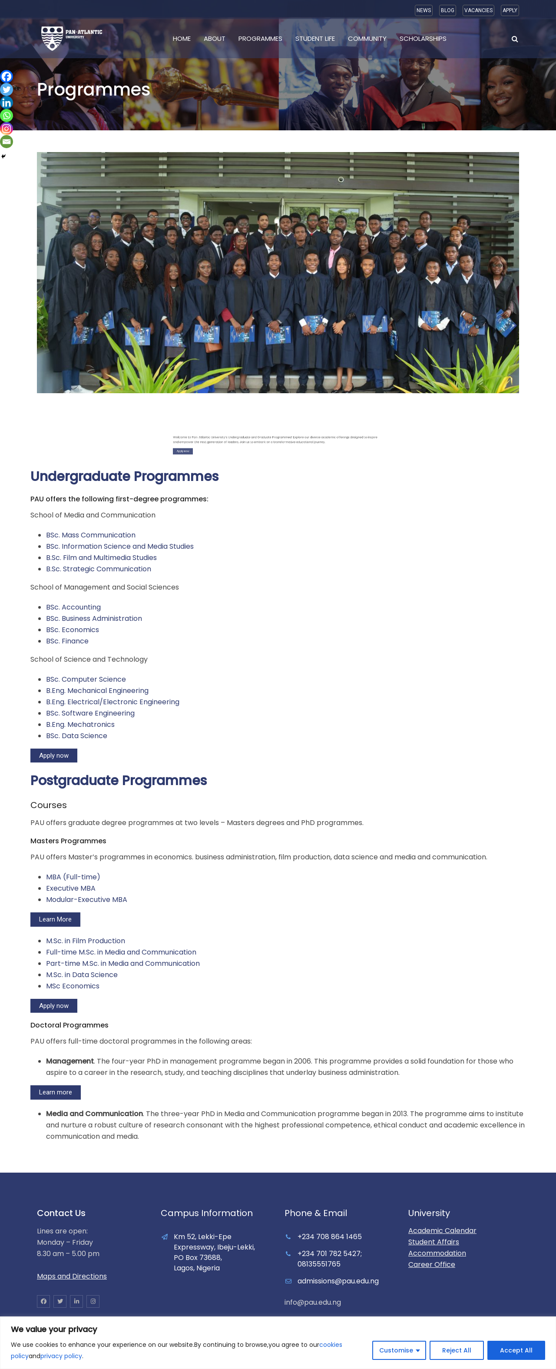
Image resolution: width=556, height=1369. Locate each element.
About (214, 38)
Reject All (456, 1350)
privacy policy (61, 1356)
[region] (278, 1342)
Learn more (55, 1092)
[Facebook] (6, 76)
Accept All (516, 1350)
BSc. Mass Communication (91, 535)
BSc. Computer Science (86, 679)
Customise (396, 1350)
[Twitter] (6, 89)
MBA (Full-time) (73, 877)
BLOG (447, 10)
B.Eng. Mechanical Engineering (97, 691)
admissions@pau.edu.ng (338, 1281)
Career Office (431, 1265)
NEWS (424, 10)
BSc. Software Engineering (90, 713)
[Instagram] (6, 128)
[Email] (6, 141)
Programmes (260, 38)
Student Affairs (433, 1242)
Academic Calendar (442, 1231)
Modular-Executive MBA (86, 900)
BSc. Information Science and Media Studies (120, 546)
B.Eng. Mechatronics (80, 724)
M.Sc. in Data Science (82, 975)
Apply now (54, 755)
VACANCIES (478, 10)
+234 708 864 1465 (330, 1237)
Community (367, 38)
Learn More (55, 919)
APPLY (510, 10)
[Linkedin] (6, 102)
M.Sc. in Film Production (85, 941)
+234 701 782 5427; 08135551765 (330, 1259)
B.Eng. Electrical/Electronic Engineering (112, 702)
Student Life (315, 38)
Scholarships (423, 38)
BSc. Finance (67, 641)
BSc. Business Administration (94, 618)
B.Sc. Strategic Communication (98, 569)
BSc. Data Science (76, 736)
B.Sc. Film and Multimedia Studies (101, 558)
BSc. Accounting (73, 607)
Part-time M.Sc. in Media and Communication (123, 963)
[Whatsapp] (6, 115)
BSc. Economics (72, 630)
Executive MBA (71, 888)
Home (182, 38)
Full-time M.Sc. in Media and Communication (121, 952)
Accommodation (437, 1253)
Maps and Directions (72, 1276)
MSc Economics (72, 986)
